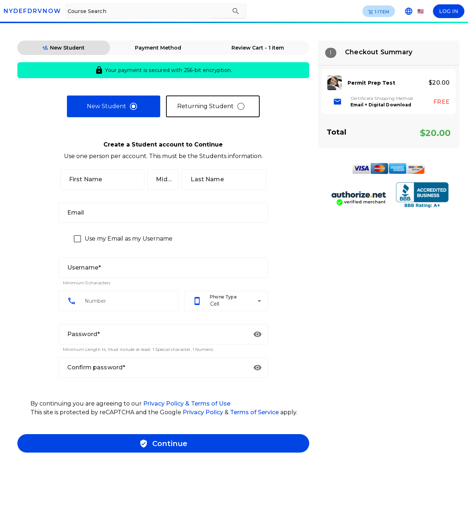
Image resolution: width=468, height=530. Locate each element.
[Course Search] (146, 11)
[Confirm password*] (155, 367)
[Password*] (155, 334)
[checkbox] (121, 239)
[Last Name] (223, 179)
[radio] (113, 106)
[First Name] (102, 179)
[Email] (163, 213)
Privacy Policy (203, 412)
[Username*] (163, 268)
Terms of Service (255, 412)
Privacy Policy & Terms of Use (186, 403)
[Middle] (163, 179)
